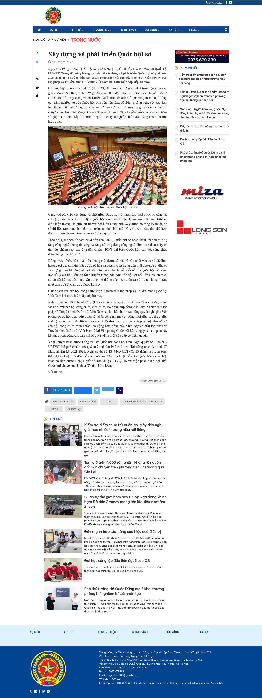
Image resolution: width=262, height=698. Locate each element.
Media (194, 29)
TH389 (54, 409)
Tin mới (53, 419)
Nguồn (153, 380)
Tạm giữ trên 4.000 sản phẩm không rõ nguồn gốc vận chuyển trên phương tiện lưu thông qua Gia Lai (124, 467)
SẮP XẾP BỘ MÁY (63, 401)
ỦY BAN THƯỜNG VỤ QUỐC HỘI (144, 401)
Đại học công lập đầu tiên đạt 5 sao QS (117, 560)
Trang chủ (41, 40)
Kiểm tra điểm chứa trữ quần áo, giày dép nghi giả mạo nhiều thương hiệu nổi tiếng (123, 427)
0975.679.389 (214, 2)
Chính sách (128, 30)
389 (110, 401)
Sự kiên (35, 632)
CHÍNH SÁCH (88, 401)
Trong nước (86, 40)
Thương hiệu (102, 29)
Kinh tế (77, 29)
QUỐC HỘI (74, 409)
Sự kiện (56, 29)
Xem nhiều (187, 68)
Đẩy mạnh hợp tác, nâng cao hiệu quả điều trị (122, 531)
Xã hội (174, 29)
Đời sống (152, 29)
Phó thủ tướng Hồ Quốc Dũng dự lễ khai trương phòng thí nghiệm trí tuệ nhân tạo (124, 591)
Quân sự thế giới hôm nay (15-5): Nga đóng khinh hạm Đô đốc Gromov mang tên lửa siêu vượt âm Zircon (125, 502)
